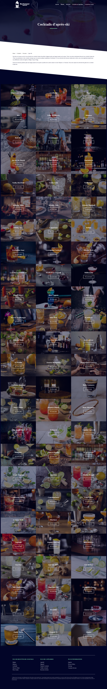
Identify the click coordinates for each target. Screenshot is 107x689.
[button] (18, 97)
